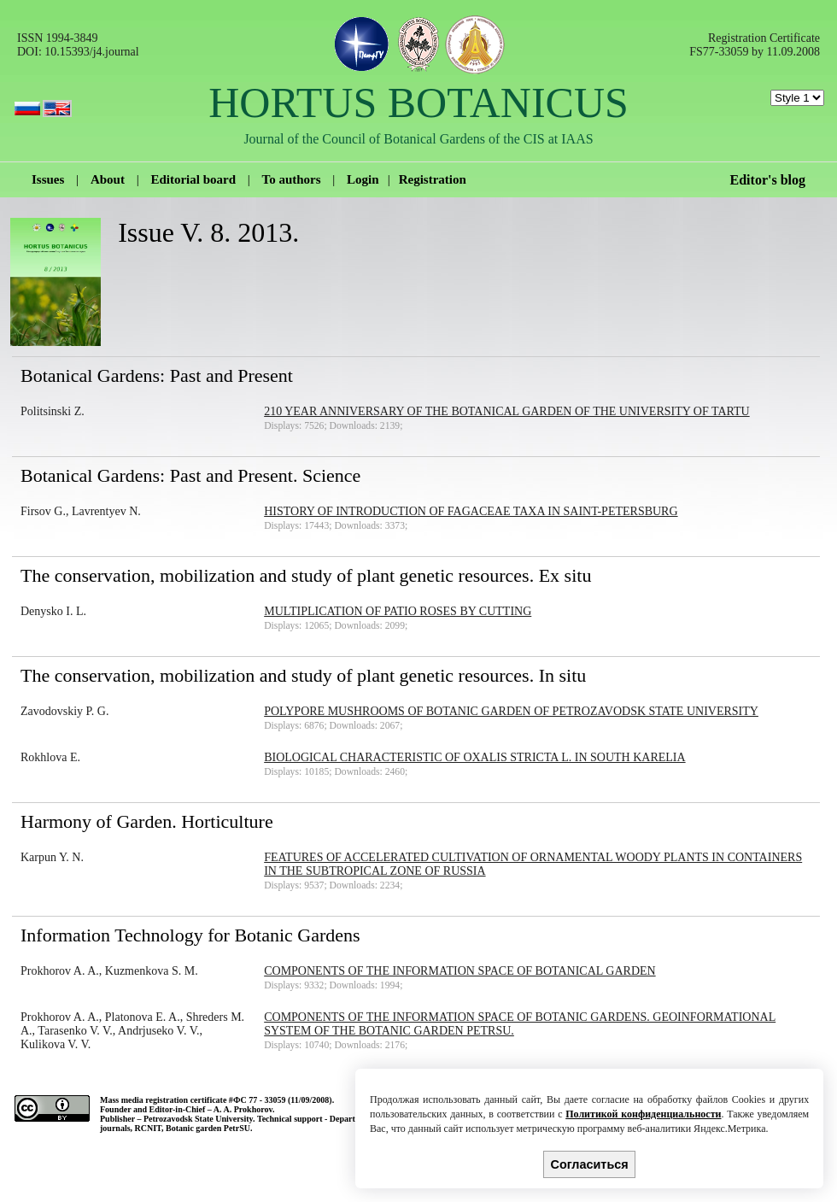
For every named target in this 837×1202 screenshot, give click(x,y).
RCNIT (148, 1128)
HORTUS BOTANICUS (418, 102)
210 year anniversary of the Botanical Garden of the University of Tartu (506, 411)
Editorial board (193, 179)
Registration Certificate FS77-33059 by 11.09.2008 (754, 45)
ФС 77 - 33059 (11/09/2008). (283, 1100)
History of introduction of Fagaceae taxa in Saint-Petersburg (470, 511)
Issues (48, 179)
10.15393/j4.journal (91, 51)
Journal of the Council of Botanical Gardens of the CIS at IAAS (418, 139)
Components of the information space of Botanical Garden (459, 971)
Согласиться (590, 1164)
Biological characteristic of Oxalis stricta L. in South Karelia (474, 757)
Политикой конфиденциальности (643, 1114)
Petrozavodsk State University (198, 1118)
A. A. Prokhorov (243, 1109)
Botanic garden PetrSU (208, 1128)
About (108, 179)
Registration (432, 179)
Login (363, 179)
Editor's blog (767, 180)
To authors (291, 179)
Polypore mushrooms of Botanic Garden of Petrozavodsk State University (511, 711)
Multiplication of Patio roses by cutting (397, 611)
